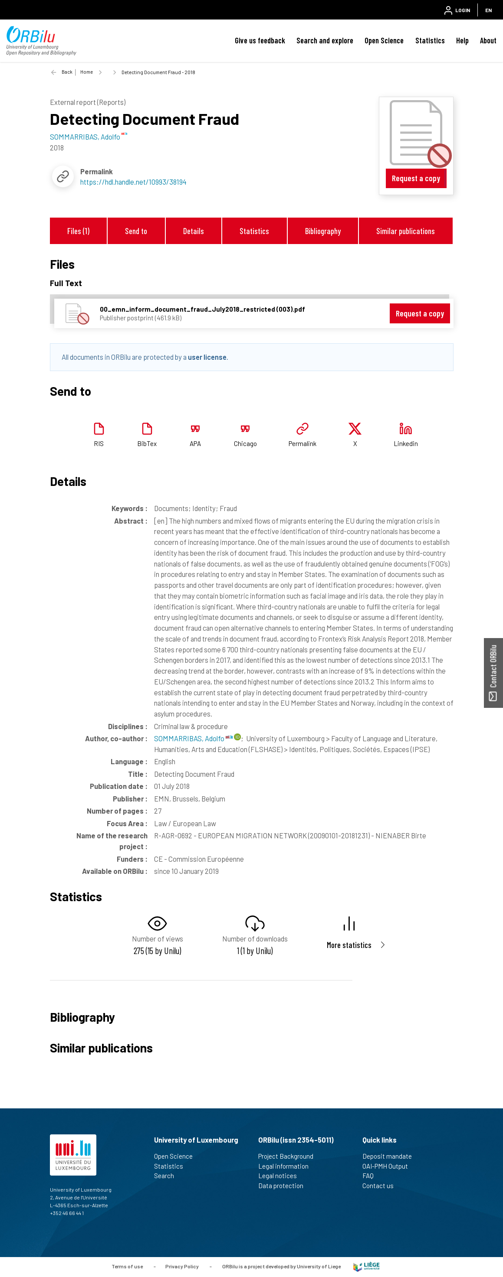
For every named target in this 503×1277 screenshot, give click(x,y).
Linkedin (406, 443)
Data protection (284, 1185)
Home (86, 72)
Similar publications (405, 231)
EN (488, 10)
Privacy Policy (182, 1266)
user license (207, 356)
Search (167, 1175)
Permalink (302, 443)
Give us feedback (260, 40)
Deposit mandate (390, 1156)
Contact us (381, 1185)
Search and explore (324, 40)
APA (195, 443)
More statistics (349, 945)
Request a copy (416, 178)
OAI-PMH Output (388, 1166)
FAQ (371, 1175)
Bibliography (323, 231)
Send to (136, 231)
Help (462, 40)
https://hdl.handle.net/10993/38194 (133, 181)
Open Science (384, 40)
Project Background (289, 1156)
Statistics (430, 40)
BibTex (147, 443)
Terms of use (127, 1266)
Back (67, 72)
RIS (99, 443)
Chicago (245, 443)
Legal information (287, 1166)
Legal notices (281, 1175)
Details (193, 231)
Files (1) (78, 231)
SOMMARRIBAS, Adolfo (193, 738)
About (488, 40)
